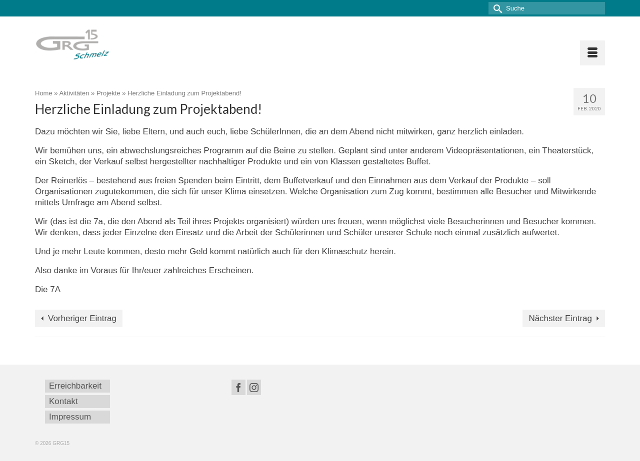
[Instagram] (254, 387)
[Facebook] (239, 387)
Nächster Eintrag (560, 318)
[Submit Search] (496, 8)
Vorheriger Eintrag (82, 318)
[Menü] (592, 52)
